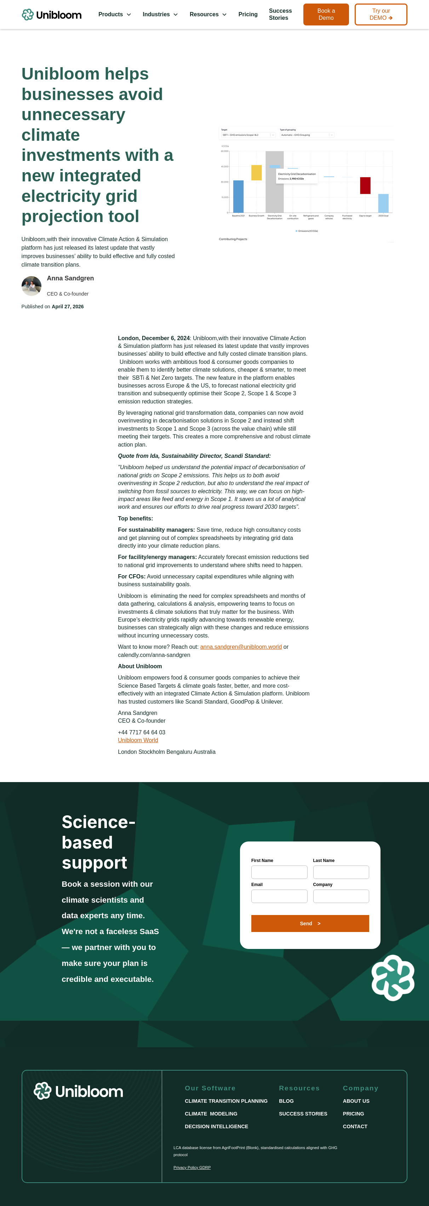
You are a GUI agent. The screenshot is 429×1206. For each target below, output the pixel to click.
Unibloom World (138, 740)
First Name (262, 860)
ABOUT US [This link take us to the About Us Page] (356, 1101)
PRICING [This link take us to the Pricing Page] (353, 1114)
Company (323, 884)
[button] (115, 14)
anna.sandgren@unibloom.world (241, 647)
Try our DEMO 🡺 (381, 14)
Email (257, 884)
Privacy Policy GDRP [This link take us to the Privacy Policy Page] (192, 1167)
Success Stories (280, 14)
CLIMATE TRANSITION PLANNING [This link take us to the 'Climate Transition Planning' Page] (226, 1101)
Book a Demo (326, 14)
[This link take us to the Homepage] (57, 14)
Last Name (324, 860)
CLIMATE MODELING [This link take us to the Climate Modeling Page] (211, 1114)
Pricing (248, 14)
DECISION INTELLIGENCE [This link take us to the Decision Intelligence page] (216, 1126)
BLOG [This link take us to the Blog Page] (286, 1101)
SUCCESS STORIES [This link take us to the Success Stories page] (303, 1114)
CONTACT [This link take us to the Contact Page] (355, 1126)
